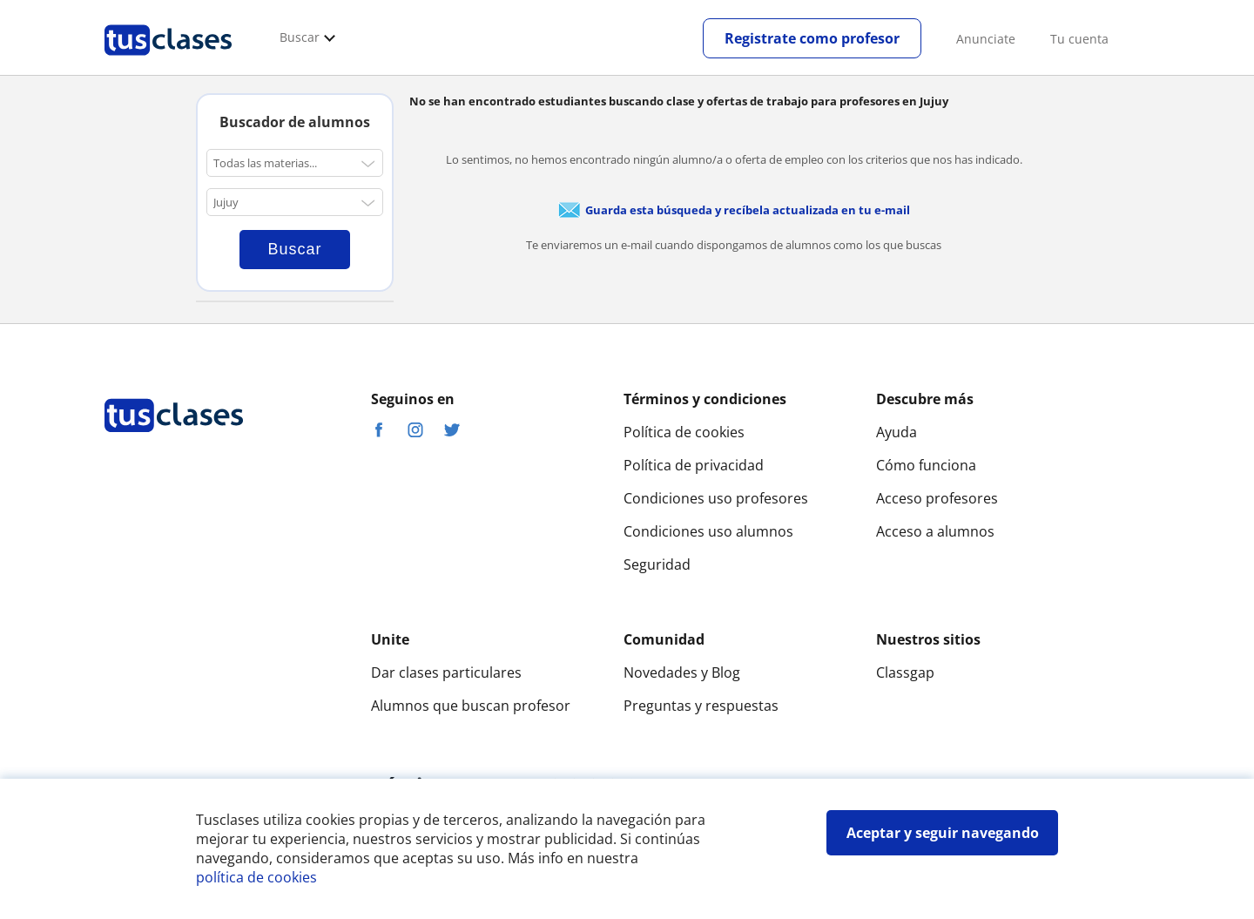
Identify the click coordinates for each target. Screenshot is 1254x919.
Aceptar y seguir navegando (942, 832)
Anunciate (985, 38)
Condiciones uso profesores (716, 498)
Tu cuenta (1079, 38)
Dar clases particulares (446, 672)
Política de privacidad (694, 465)
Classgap (905, 672)
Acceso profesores (937, 498)
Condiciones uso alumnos (708, 531)
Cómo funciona (926, 465)
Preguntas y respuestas (701, 705)
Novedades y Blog (682, 672)
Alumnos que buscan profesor (470, 705)
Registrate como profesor (812, 38)
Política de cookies (684, 432)
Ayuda (896, 432)
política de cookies (256, 877)
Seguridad (657, 564)
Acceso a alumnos (935, 531)
